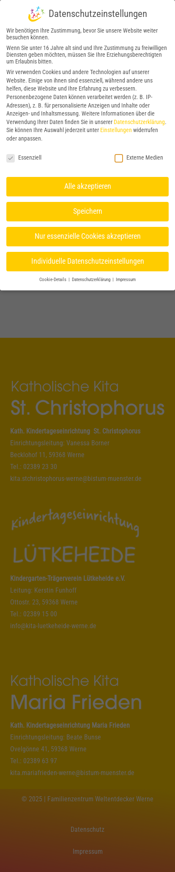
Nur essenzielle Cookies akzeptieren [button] (88, 235)
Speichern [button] (87, 210)
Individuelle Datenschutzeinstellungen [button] (87, 259)
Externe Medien (139, 155)
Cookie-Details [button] (53, 278)
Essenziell (23, 155)
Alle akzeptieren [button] (87, 185)
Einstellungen (116, 128)
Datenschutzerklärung (139, 120)
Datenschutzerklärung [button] (92, 278)
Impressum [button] (126, 278)
